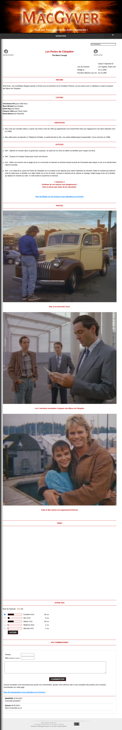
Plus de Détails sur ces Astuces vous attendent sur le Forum (60, 197)
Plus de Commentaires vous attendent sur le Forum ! (24, 692)
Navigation (89, 35)
